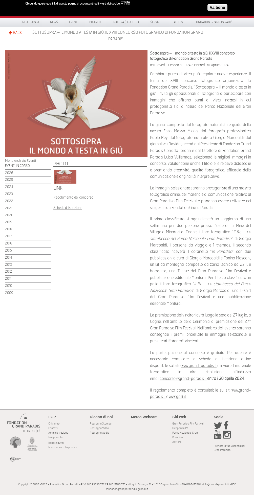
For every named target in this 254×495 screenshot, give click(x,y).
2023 (9, 194)
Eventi (73, 22)
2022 (9, 201)
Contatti (53, 428)
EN (33, 431)
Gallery (177, 22)
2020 (9, 215)
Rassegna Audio (99, 432)
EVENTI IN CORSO (17, 166)
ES (38, 431)
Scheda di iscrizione (67, 208)
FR (28, 431)
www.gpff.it (177, 397)
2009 (9, 293)
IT (24, 431)
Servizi (155, 22)
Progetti (95, 22)
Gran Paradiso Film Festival (187, 423)
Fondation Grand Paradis (213, 22)
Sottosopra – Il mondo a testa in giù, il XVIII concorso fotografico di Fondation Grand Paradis (117, 35)
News (54, 22)
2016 (8, 243)
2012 (8, 271)
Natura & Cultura (126, 22)
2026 (9, 173)
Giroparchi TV (180, 428)
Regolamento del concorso (73, 197)
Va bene (217, 6)
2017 (8, 236)
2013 (8, 265)
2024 (9, 187)
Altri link (176, 441)
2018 (8, 229)
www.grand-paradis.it (199, 366)
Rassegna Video (99, 428)
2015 (8, 250)
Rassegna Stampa (101, 423)
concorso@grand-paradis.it (183, 379)
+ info (125, 2)
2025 (9, 180)
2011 (8, 278)
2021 (8, 208)
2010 (8, 286)
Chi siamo (53, 423)
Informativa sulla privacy (62, 447)
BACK (15, 32)
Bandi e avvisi (56, 442)
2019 (8, 222)
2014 (8, 257)
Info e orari (30, 22)
